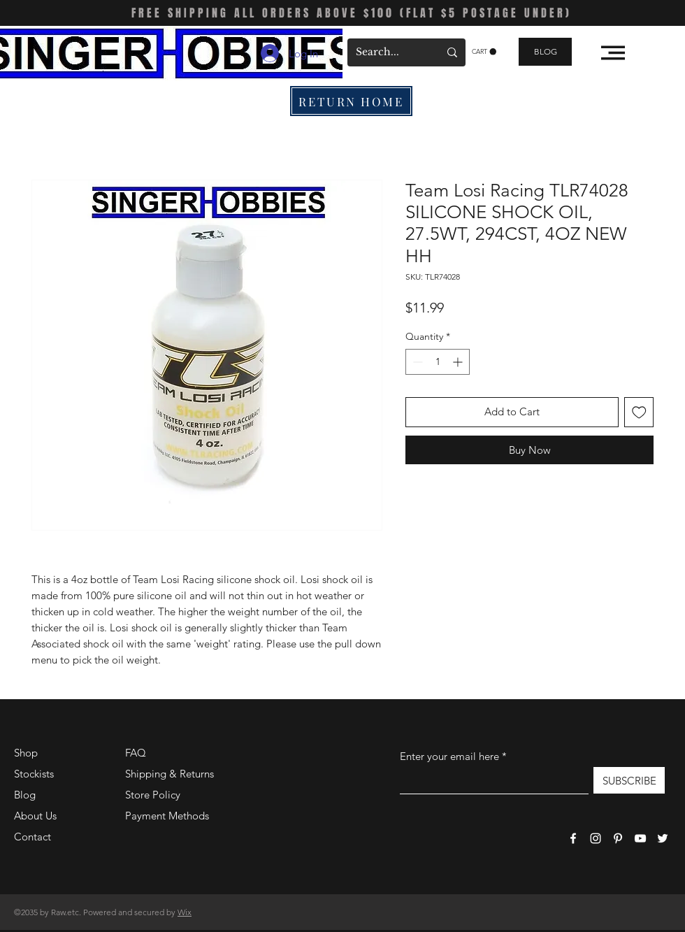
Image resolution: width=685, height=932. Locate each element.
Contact (32, 836)
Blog (25, 794)
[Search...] (387, 52)
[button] (484, 51)
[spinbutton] (437, 362)
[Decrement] (416, 362)
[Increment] (459, 362)
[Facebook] (573, 838)
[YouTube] (640, 838)
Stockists (34, 773)
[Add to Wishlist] (639, 412)
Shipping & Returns (169, 773)
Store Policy (152, 794)
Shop (26, 752)
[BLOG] (545, 52)
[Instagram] (596, 838)
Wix (185, 912)
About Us (35, 815)
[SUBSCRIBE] (629, 780)
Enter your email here (449, 756)
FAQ (135, 752)
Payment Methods (168, 815)
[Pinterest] (618, 838)
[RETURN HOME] (351, 101)
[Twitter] (663, 838)
